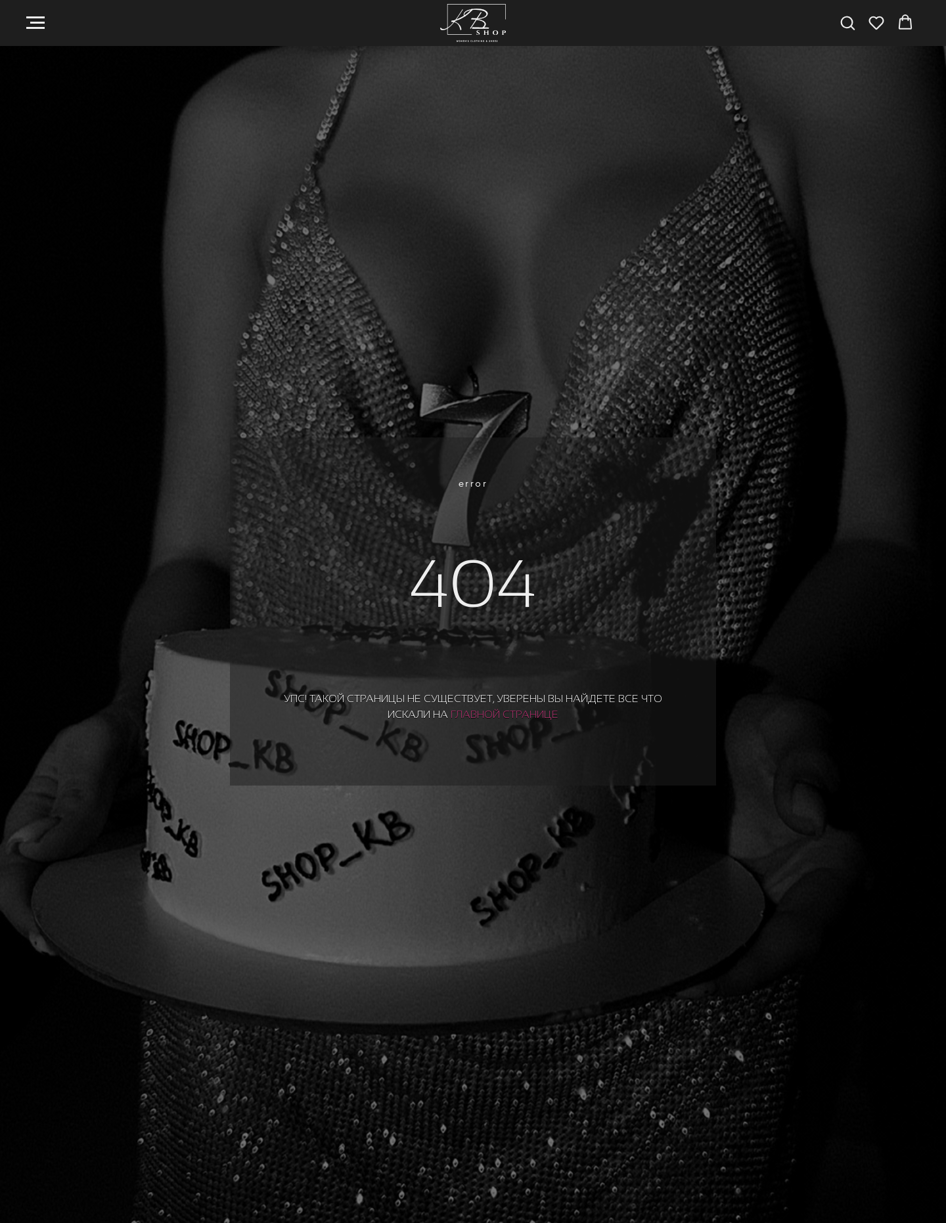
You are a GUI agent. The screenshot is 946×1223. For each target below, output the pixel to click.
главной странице (504, 714)
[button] (847, 22)
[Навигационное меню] (35, 23)
